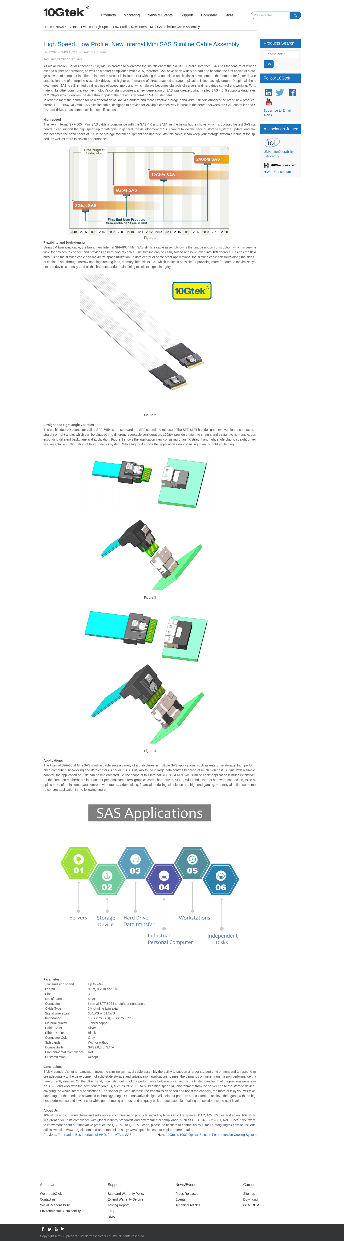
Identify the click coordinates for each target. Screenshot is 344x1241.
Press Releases (187, 1193)
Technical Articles (188, 1205)
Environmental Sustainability (60, 1211)
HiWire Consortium (277, 172)
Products (108, 15)
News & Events (160, 15)
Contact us (48, 1199)
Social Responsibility (55, 1205)
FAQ (111, 1211)
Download (250, 1199)
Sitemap (249, 1193)
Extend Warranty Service (125, 1199)
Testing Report (118, 1205)
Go (268, 64)
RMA (111, 1217)
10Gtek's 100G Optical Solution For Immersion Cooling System (211, 1135)
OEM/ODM (251, 1205)
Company (209, 15)
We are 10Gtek (51, 1193)
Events (181, 1199)
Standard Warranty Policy (126, 1193)
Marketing (131, 15)
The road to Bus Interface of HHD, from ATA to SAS (95, 1135)
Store (228, 15)
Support (186, 15)
